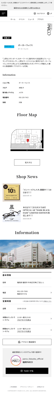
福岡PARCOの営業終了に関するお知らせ (27, 8)
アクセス (40, 19)
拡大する (28, 162)
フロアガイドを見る (24, 320)
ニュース (31, 19)
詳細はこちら (47, 301)
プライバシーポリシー (27, 387)
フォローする (28, 371)
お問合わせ (40, 387)
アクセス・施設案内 (28, 342)
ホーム (13, 19)
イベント (22, 19)
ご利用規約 (13, 387)
